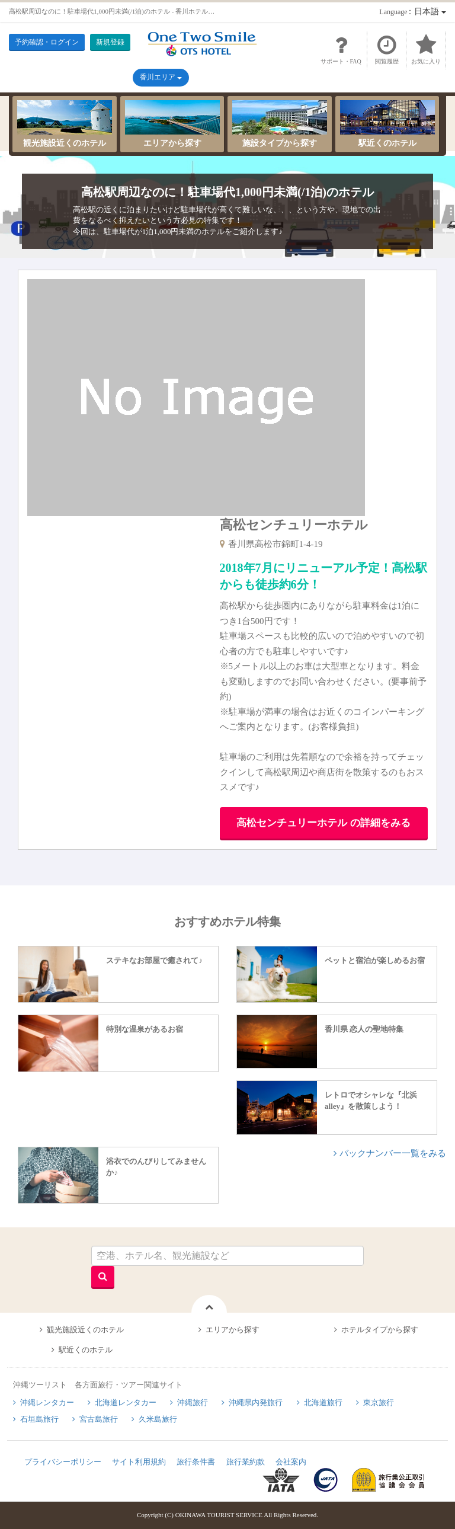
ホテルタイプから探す (379, 1329)
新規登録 (110, 42)
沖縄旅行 (192, 1402)
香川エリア (161, 77)
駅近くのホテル (387, 124)
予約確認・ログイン (47, 42)
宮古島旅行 (98, 1419)
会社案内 (290, 1461)
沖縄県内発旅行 (256, 1402)
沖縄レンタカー (47, 1402)
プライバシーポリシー (62, 1461)
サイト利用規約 (139, 1461)
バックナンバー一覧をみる (392, 1153)
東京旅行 (378, 1402)
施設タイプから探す (279, 124)
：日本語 (412, 11)
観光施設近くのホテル (64, 124)
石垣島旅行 (39, 1419)
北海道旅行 (323, 1402)
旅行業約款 (245, 1461)
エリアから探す (172, 124)
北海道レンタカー (125, 1402)
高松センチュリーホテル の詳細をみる (323, 823)
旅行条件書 (196, 1461)
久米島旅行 (158, 1419)
